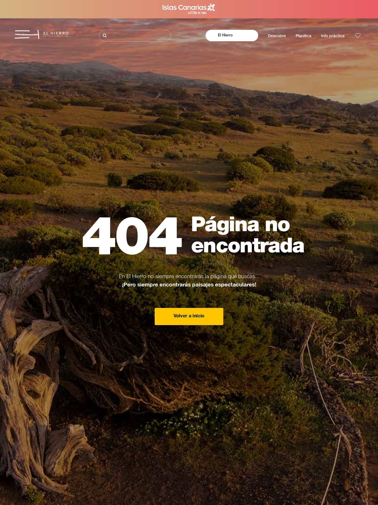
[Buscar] (135, 36)
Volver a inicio (189, 316)
